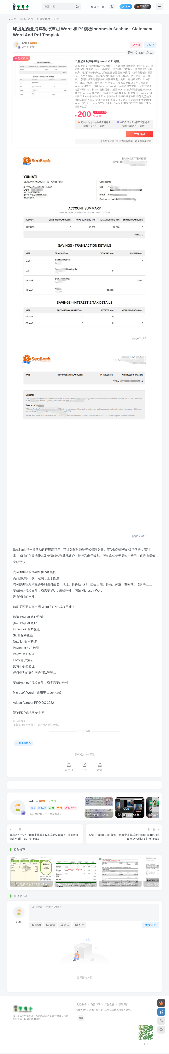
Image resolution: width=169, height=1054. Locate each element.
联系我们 (124, 1004)
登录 (93, 7)
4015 (42, 807)
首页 (12, 18)
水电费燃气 (43, 18)
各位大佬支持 (114, 1009)
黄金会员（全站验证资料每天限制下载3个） (94, 124)
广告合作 (109, 1004)
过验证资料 (26, 18)
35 (51, 807)
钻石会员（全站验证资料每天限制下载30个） (133, 124)
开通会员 (143, 6)
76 (59, 807)
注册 (101, 7)
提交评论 (150, 925)
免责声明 (95, 1004)
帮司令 (99, 1009)
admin (26, 42)
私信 (149, 44)
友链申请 (81, 1004)
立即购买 (139, 134)
